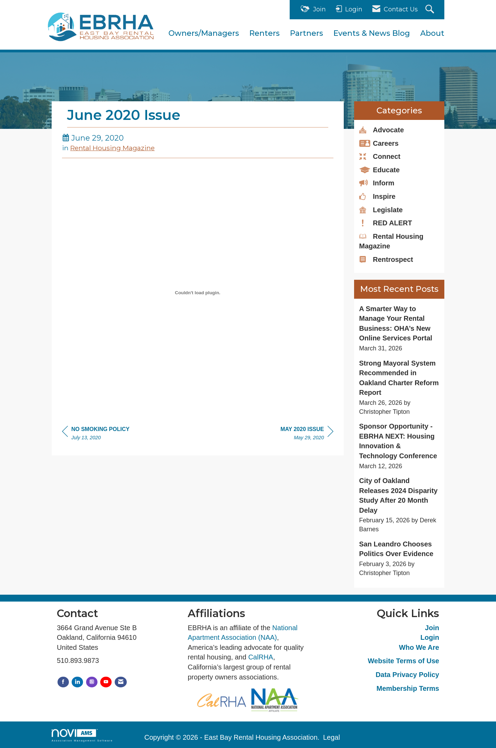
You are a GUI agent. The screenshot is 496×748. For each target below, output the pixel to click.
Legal (331, 737)
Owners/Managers (203, 33)
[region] (306, 434)
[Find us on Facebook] (63, 682)
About (432, 33)
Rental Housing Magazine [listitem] (391, 241)
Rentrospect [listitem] (386, 259)
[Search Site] (430, 9)
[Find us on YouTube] (106, 682)
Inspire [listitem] (377, 196)
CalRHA (260, 657)
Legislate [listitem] (381, 209)
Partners (306, 33)
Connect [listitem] (380, 156)
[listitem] (399, 328)
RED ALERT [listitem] (385, 222)
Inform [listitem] (376, 182)
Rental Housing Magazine (112, 148)
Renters (264, 33)
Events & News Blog (371, 33)
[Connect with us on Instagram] (91, 682)
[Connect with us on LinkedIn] (77, 682)
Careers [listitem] (379, 143)
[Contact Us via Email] (120, 682)
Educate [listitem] (379, 169)
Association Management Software (82, 735)
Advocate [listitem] (381, 129)
